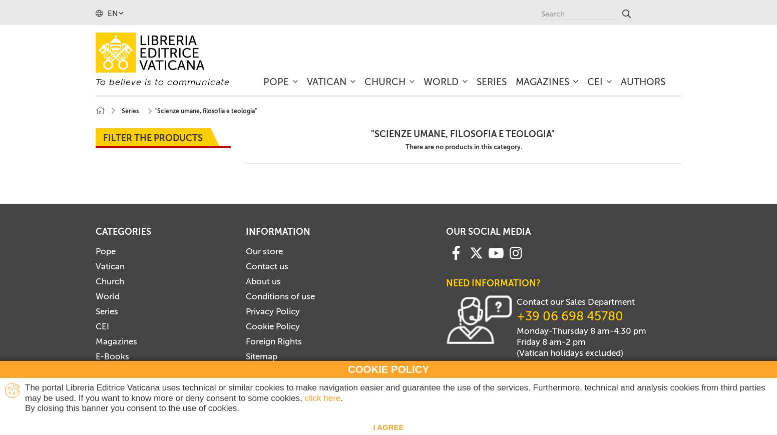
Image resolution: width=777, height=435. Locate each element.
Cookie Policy (273, 326)
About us (263, 281)
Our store (264, 251)
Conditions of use (280, 296)
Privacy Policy (273, 311)
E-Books (112, 356)
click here (322, 398)
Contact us (267, 266)
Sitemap (261, 356)
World (108, 296)
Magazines (116, 341)
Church (110, 281)
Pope (106, 251)
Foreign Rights (274, 341)
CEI (102, 326)
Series (107, 311)
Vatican (110, 266)
